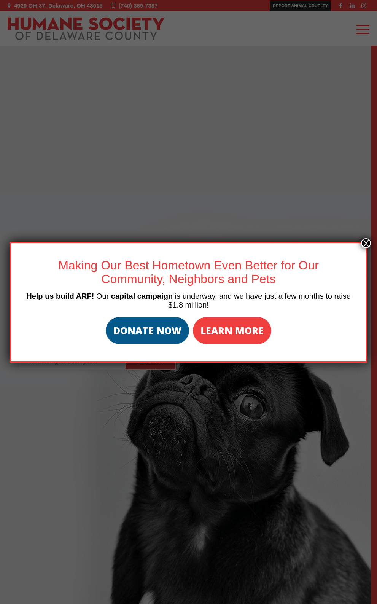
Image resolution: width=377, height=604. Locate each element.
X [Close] (366, 243)
